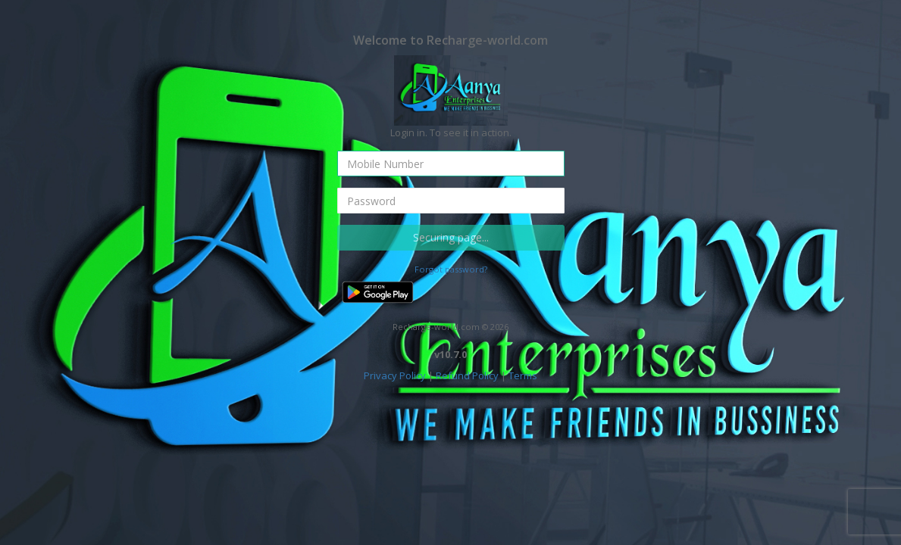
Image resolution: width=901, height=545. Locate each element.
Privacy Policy (395, 375)
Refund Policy (467, 375)
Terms (522, 375)
